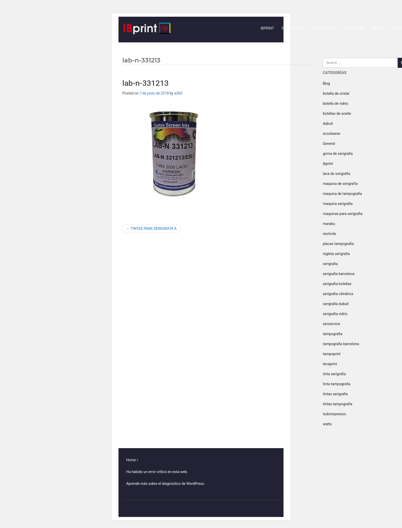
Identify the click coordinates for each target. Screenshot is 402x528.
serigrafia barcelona (338, 274)
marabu (329, 224)
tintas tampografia (337, 404)
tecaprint (330, 364)
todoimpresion (334, 414)
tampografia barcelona (341, 344)
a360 (178, 93)
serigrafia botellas (337, 284)
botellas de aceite (337, 113)
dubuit (328, 123)
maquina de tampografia (342, 194)
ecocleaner (331, 133)
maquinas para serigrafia (342, 214)
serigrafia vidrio (335, 314)
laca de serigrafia (336, 174)
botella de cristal (336, 93)
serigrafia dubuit (336, 304)
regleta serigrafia (336, 254)
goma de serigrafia (338, 154)
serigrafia (330, 264)
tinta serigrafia (334, 374)
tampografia (332, 334)
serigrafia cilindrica (338, 294)
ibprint (328, 164)
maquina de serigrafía (340, 184)
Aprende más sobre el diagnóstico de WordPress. (165, 484)
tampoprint (332, 354)
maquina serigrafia (338, 204)
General (329, 144)
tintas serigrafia (335, 394)
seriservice (331, 324)
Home (131, 460)
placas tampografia (338, 244)
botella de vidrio (335, 103)
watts (327, 424)
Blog (326, 83)
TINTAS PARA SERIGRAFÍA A (151, 229)
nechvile (329, 234)
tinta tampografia (336, 384)
